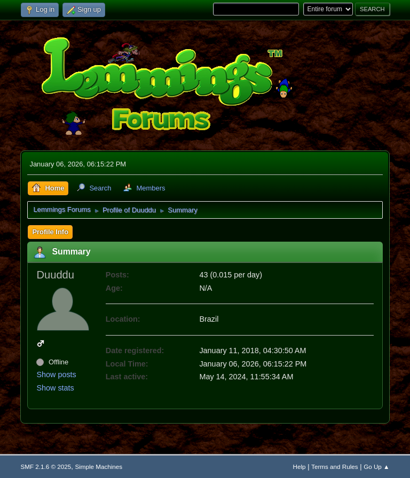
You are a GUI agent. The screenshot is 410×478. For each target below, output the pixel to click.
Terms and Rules (334, 466)
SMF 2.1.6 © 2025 (45, 466)
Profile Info (50, 232)
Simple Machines (98, 466)
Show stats (55, 388)
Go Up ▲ (376, 466)
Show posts (56, 374)
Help (299, 466)
